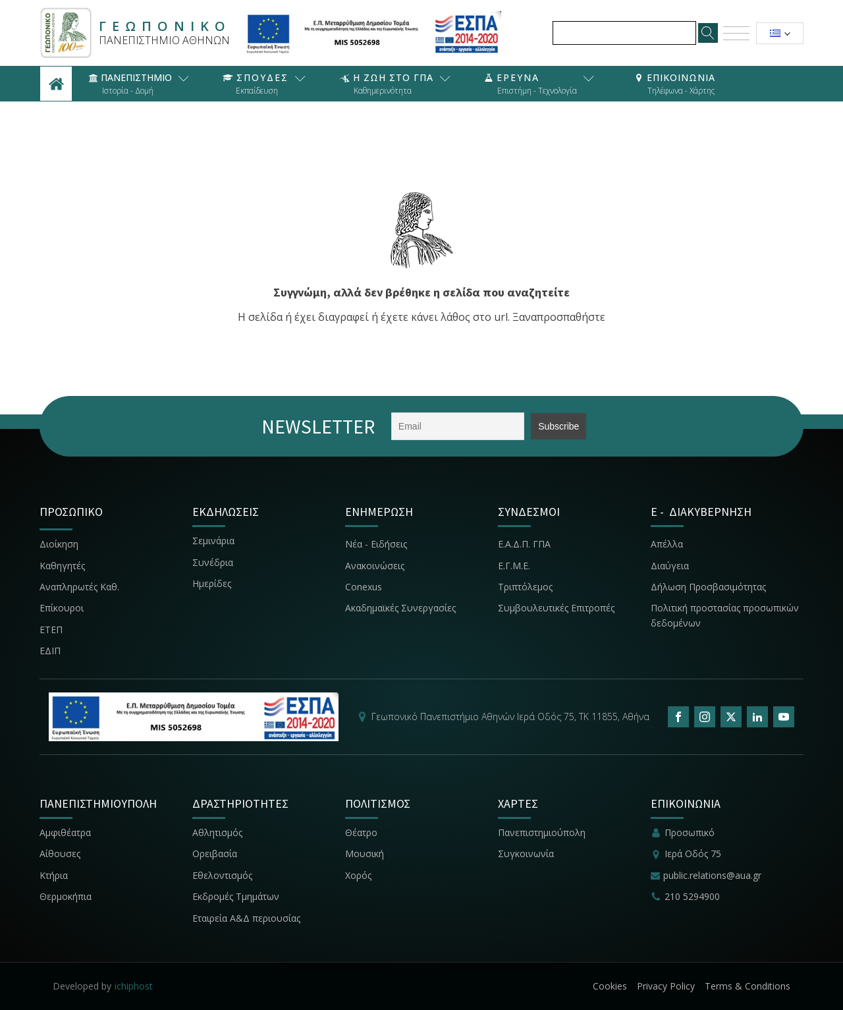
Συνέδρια (212, 562)
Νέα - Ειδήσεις (376, 544)
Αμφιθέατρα (65, 832)
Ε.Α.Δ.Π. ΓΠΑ (524, 544)
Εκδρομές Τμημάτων (235, 896)
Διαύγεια (670, 565)
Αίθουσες (60, 853)
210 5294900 (692, 896)
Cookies (610, 986)
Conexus (363, 586)
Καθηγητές (62, 565)
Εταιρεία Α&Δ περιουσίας (247, 918)
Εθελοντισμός (222, 875)
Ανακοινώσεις (374, 565)
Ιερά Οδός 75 (693, 853)
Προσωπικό (690, 832)
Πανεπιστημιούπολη (541, 832)
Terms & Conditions (747, 986)
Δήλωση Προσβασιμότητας (708, 586)
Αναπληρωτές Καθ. (79, 586)
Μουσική (364, 853)
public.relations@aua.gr (712, 875)
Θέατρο (361, 832)
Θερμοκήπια (66, 896)
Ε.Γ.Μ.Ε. (514, 565)
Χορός (358, 875)
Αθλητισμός (217, 832)
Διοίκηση (59, 544)
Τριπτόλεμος (525, 586)
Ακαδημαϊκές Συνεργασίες (400, 608)
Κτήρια (54, 875)
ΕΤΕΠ (51, 629)
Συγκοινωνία (527, 853)
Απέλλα (667, 544)
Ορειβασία (214, 853)
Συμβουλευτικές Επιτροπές (556, 608)
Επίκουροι (62, 608)
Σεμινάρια (213, 540)
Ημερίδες (211, 583)
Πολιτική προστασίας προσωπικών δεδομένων (725, 615)
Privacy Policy (666, 986)
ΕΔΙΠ (50, 650)
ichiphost (134, 986)
